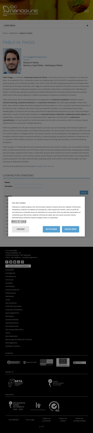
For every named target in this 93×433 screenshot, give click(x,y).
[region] (46, 216)
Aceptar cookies (51, 229)
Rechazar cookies (70, 229)
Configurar (21, 229)
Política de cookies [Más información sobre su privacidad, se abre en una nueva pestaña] (19, 222)
